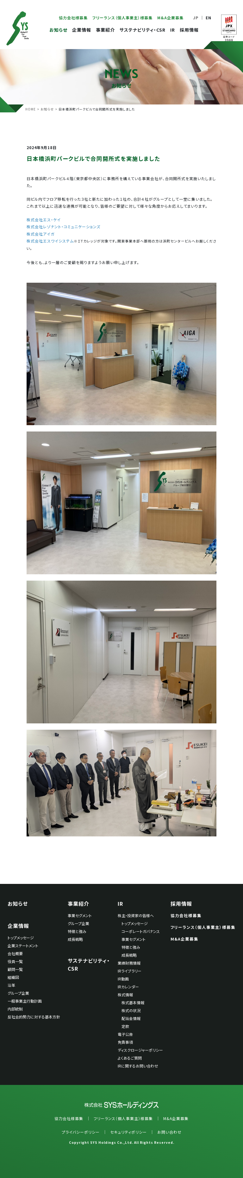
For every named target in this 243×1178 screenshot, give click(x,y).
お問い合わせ (169, 1132)
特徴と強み (77, 931)
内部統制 (15, 1008)
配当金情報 (131, 1018)
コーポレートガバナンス (141, 931)
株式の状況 (131, 1010)
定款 (125, 1026)
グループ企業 (18, 993)
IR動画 (123, 978)
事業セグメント (80, 915)
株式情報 (125, 994)
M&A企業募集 (170, 17)
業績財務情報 (129, 963)
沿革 (11, 985)
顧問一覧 (15, 969)
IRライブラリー (129, 970)
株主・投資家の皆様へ (136, 915)
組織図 (13, 977)
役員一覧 (15, 961)
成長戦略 (75, 939)
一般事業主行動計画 (25, 1001)
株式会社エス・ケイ (44, 219)
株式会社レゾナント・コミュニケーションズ (63, 226)
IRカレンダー (128, 986)
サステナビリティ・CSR (142, 30)
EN (208, 17)
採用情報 (189, 30)
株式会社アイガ (40, 233)
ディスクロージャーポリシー (140, 1050)
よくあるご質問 (130, 1058)
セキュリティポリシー (128, 1132)
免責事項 (125, 1042)
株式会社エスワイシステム (50, 240)
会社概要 (15, 953)
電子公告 (125, 1034)
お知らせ (58, 30)
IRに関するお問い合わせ (138, 1065)
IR (172, 30)
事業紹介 (105, 30)
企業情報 (81, 30)
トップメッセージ (21, 937)
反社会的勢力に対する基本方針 (34, 1016)
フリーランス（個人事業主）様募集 (122, 17)
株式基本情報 (133, 1002)
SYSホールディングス (17, 28)
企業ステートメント (23, 945)
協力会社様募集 (73, 17)
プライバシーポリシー (81, 1132)
